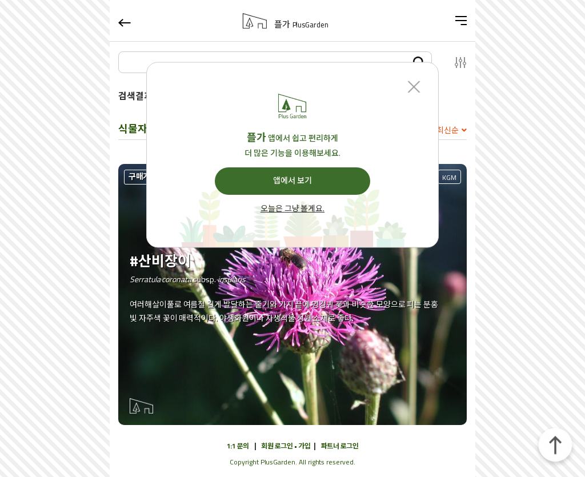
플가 (301, 24)
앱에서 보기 (292, 180)
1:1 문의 (238, 445)
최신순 (447, 130)
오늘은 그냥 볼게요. (292, 209)
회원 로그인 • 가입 (285, 445)
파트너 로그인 (340, 445)
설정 (454, 62)
